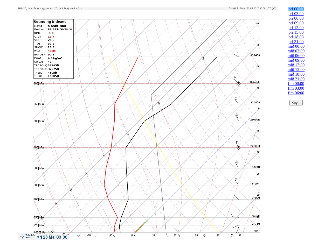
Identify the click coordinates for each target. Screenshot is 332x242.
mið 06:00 (296, 55)
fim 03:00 (296, 88)
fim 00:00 (296, 83)
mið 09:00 (296, 60)
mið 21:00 (296, 79)
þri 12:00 (295, 27)
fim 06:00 (296, 93)
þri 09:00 (295, 23)
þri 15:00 (295, 32)
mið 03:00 (296, 51)
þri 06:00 (295, 18)
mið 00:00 (296, 46)
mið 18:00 (296, 74)
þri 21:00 (295, 41)
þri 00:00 (295, 9)
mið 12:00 (296, 65)
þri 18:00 (295, 37)
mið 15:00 (296, 69)
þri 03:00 (295, 13)
